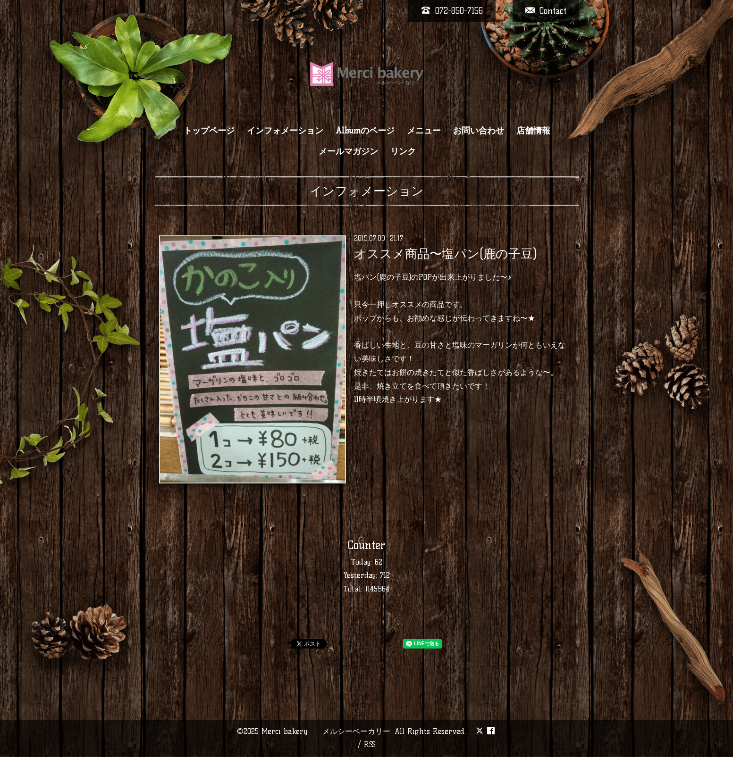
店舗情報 (533, 130)
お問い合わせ (478, 130)
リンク (403, 151)
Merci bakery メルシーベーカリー (325, 731)
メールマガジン (348, 151)
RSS (370, 744)
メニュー (424, 130)
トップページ (209, 130)
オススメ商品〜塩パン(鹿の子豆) (445, 253)
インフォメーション (285, 130)
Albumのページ (365, 130)
